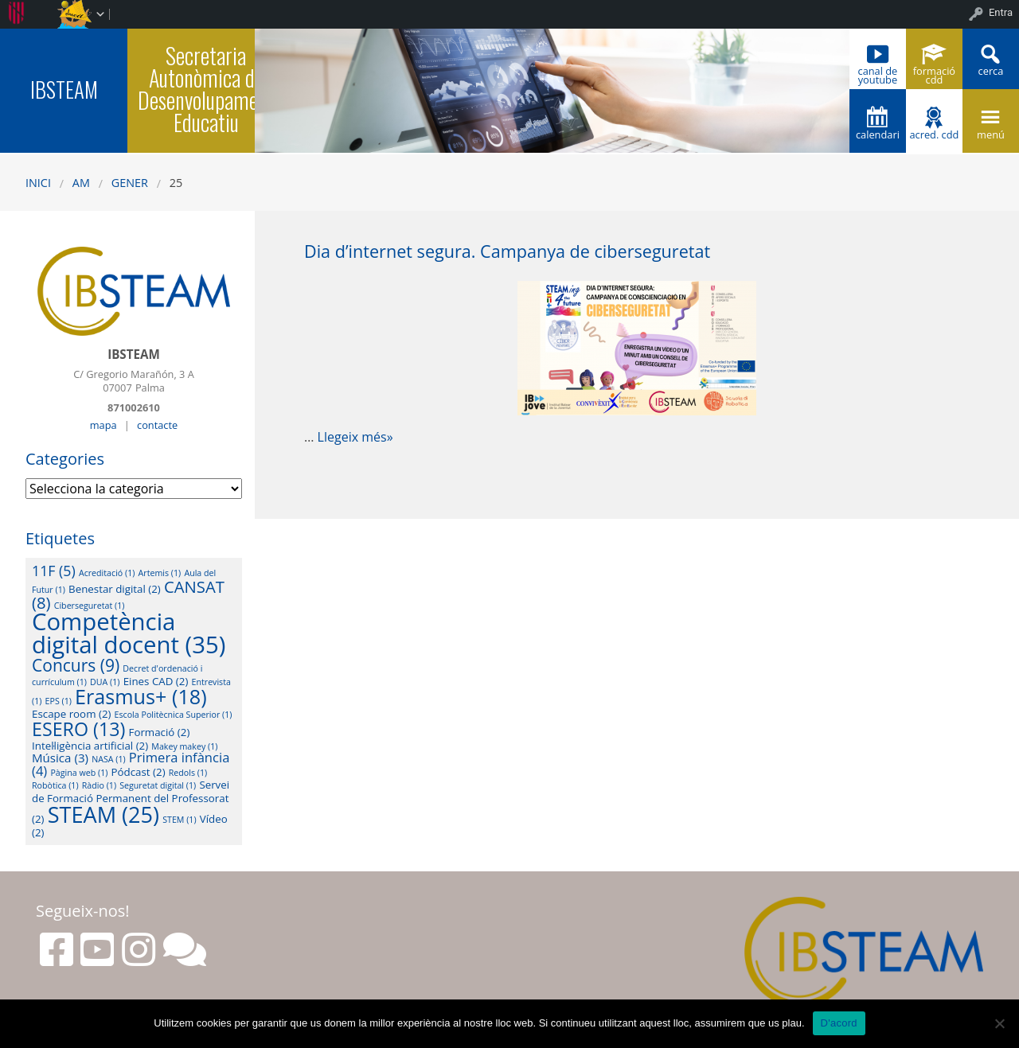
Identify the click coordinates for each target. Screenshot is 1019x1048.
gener (129, 182)
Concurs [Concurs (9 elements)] (75, 665)
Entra (1001, 12)
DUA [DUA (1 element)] (104, 682)
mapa (103, 425)
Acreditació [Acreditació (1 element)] (107, 573)
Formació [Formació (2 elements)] (159, 732)
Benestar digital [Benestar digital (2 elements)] (114, 589)
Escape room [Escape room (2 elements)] (71, 714)
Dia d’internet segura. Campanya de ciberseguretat (507, 251)
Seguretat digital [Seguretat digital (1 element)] (157, 785)
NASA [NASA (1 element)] (109, 759)
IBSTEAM (64, 89)
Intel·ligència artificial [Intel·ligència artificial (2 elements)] (90, 745)
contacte (157, 425)
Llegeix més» (355, 437)
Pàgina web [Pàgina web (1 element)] (78, 772)
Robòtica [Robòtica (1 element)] (55, 785)
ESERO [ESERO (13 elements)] (78, 729)
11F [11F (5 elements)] (54, 570)
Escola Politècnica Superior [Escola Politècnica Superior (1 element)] (173, 714)
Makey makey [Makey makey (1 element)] (184, 746)
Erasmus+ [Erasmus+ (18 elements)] (141, 696)
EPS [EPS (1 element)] (58, 701)
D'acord (839, 1023)
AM (81, 182)
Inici (38, 182)
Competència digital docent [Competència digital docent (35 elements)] (128, 633)
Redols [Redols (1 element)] (188, 772)
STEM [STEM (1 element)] (179, 819)
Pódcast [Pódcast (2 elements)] (138, 772)
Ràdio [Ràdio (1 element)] (99, 785)
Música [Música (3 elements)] (60, 758)
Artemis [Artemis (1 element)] (160, 573)
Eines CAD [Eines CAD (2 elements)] (156, 681)
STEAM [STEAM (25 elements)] (103, 814)
